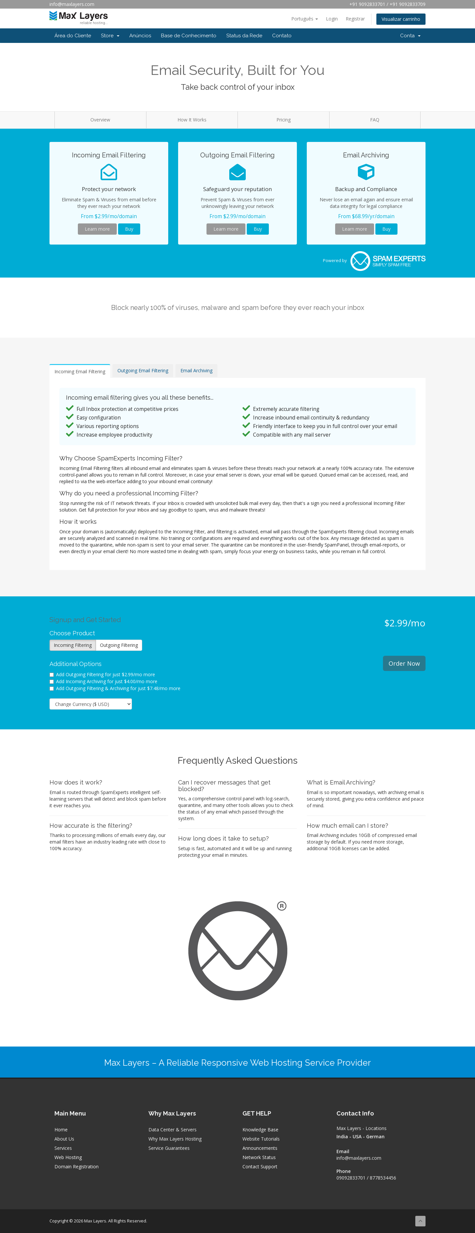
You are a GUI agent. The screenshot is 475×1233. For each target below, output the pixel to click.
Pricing (283, 120)
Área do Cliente (72, 36)
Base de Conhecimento (188, 36)
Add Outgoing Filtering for (102, 674)
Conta (410, 36)
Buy (129, 229)
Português (304, 19)
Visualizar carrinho (401, 19)
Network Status (259, 1157)
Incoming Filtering (73, 645)
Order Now (404, 663)
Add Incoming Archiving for (103, 681)
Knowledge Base (260, 1129)
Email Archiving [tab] (196, 370)
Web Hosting (68, 1157)
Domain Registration (76, 1166)
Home (61, 1129)
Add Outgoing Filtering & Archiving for (114, 688)
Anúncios (140, 36)
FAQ (374, 120)
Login (332, 19)
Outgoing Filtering (119, 645)
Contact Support (259, 1166)
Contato (282, 36)
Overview (100, 120)
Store (110, 36)
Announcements (259, 1148)
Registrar (355, 19)
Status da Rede (244, 36)
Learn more (97, 229)
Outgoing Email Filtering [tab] (142, 370)
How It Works (191, 120)
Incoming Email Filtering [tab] (79, 371)
